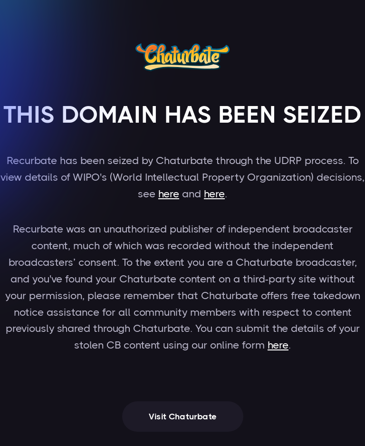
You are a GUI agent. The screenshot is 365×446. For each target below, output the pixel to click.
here (168, 194)
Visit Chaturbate (183, 416)
